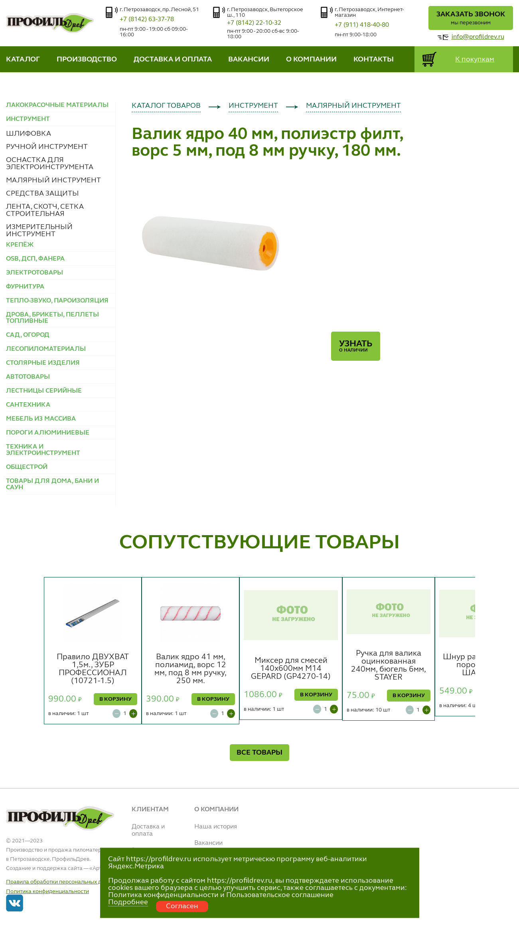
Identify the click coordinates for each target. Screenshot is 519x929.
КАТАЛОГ (23, 59)
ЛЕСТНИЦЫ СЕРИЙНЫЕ (44, 391)
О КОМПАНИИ (311, 59)
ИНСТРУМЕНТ (253, 105)
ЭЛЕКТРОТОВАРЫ (34, 273)
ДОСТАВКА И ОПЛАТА (173, 59)
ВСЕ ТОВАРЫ (259, 752)
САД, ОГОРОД (27, 335)
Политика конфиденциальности (47, 891)
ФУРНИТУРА (25, 287)
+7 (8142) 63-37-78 (147, 19)
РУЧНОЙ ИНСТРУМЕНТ (47, 146)
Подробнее (128, 902)
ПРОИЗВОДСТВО (87, 59)
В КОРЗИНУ (115, 699)
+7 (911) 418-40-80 (362, 25)
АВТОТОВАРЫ (28, 377)
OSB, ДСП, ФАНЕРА (35, 259)
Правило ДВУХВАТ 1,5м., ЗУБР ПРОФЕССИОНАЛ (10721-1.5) (93, 669)
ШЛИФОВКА (28, 133)
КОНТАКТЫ (373, 59)
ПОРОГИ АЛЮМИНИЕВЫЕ (47, 433)
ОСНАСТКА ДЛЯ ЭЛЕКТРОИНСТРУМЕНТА (49, 163)
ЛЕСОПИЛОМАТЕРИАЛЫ (46, 349)
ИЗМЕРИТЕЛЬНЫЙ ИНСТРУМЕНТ (39, 230)
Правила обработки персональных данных (62, 882)
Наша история (215, 827)
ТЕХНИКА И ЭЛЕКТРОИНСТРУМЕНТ (43, 450)
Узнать (355, 346)
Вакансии (208, 843)
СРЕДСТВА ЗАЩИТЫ (42, 193)
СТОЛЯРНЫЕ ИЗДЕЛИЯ (43, 363)
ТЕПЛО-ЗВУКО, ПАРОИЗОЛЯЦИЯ (57, 301)
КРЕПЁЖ (20, 245)
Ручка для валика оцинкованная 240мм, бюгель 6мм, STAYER (388, 666)
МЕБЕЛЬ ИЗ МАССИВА (41, 419)
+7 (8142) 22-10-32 (254, 23)
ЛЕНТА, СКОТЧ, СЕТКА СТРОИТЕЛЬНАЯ (45, 210)
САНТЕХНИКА (28, 405)
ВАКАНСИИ (248, 59)
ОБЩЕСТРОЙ (26, 467)
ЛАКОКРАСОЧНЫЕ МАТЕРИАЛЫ (57, 105)
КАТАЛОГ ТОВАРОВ (166, 105)
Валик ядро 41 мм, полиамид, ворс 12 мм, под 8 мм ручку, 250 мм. (190, 669)
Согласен (182, 906)
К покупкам (474, 59)
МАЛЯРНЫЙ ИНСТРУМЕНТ (53, 180)
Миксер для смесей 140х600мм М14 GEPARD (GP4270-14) (291, 669)
